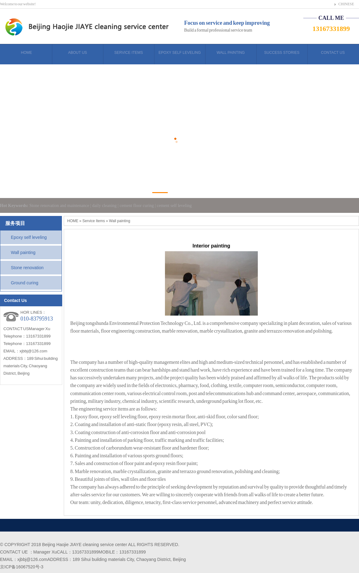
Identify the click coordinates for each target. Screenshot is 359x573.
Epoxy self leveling (29, 237)
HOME (72, 221)
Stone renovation (27, 267)
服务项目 (15, 223)
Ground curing (24, 282)
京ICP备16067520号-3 (21, 566)
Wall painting (23, 252)
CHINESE (346, 4)
